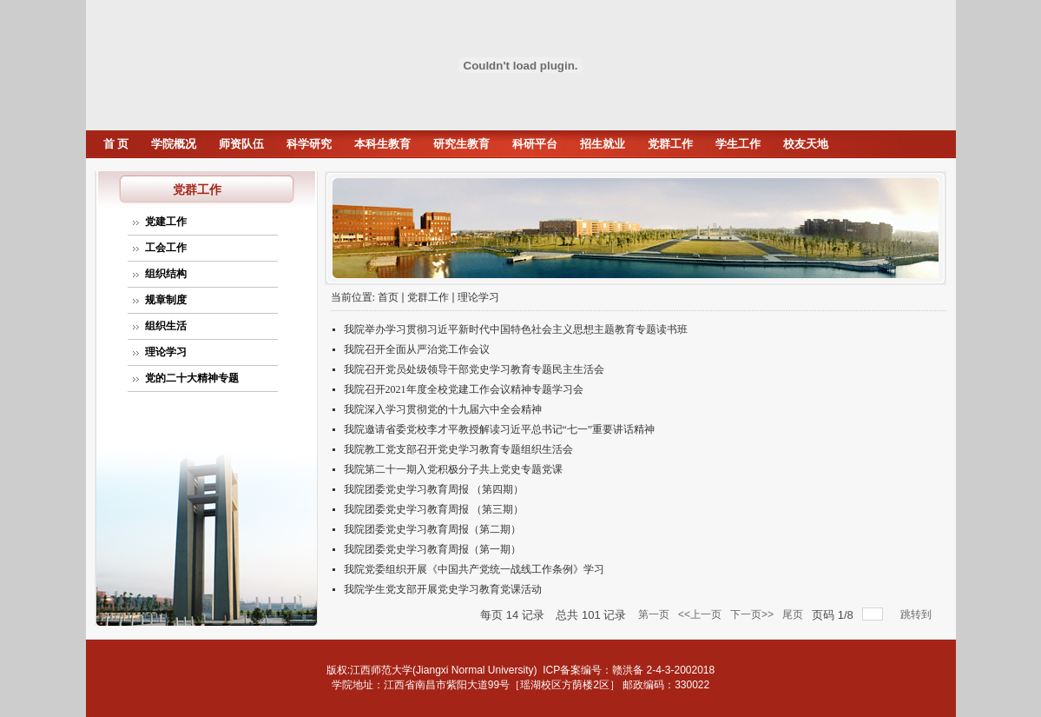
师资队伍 (241, 143)
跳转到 (917, 614)
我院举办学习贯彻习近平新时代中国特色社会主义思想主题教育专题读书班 (516, 329)
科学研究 (309, 143)
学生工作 (738, 143)
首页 (388, 297)
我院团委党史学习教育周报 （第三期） (434, 509)
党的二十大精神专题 (192, 378)
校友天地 (805, 143)
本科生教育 (382, 143)
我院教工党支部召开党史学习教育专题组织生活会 (458, 449)
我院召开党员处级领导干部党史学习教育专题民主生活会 (474, 369)
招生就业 (602, 143)
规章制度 (166, 300)
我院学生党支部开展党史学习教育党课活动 (443, 589)
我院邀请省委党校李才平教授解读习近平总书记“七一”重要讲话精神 (500, 429)
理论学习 (166, 352)
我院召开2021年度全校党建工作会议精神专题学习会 (463, 389)
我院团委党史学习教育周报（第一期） (432, 549)
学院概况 (173, 143)
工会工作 (166, 248)
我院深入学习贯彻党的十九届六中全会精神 (443, 409)
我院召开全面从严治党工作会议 (417, 349)
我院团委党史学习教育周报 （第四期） (434, 489)
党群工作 (670, 143)
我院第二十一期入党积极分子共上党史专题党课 (453, 469)
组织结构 (166, 274)
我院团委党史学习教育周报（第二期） (432, 529)
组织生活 (166, 326)
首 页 (115, 143)
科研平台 (534, 143)
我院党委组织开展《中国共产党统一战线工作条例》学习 (474, 569)
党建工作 (166, 222)
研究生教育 (461, 143)
